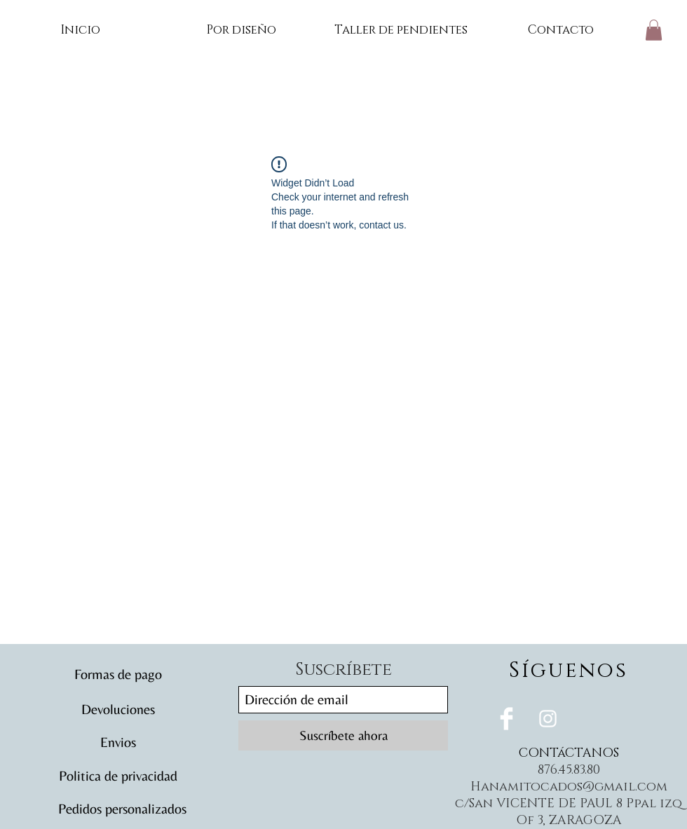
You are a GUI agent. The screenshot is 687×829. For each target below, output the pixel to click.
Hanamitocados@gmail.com (568, 787)
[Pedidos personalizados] (122, 809)
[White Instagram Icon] (547, 718)
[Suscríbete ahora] (343, 735)
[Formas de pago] (118, 674)
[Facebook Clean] (506, 718)
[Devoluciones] (118, 709)
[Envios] (118, 742)
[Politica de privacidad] (118, 776)
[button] (653, 30)
